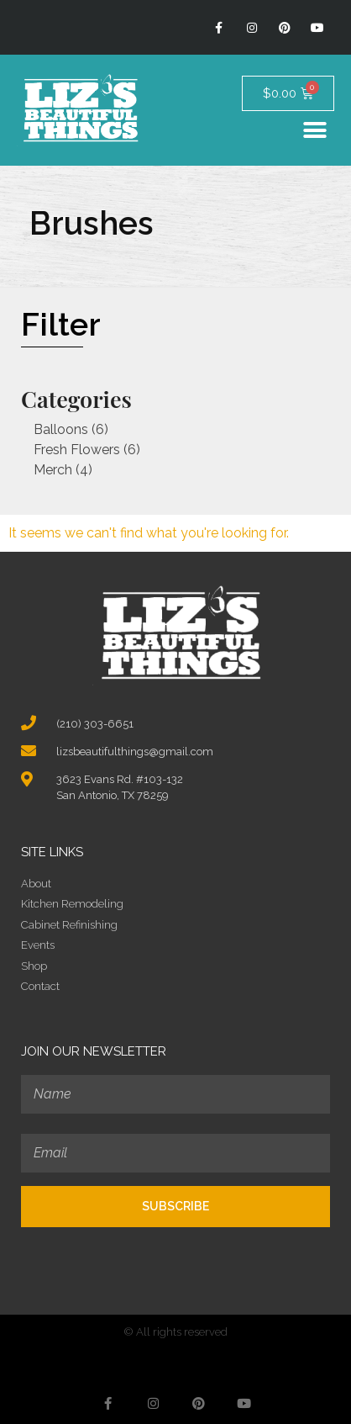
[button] (315, 130)
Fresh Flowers (77, 450)
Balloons (61, 429)
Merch (53, 470)
